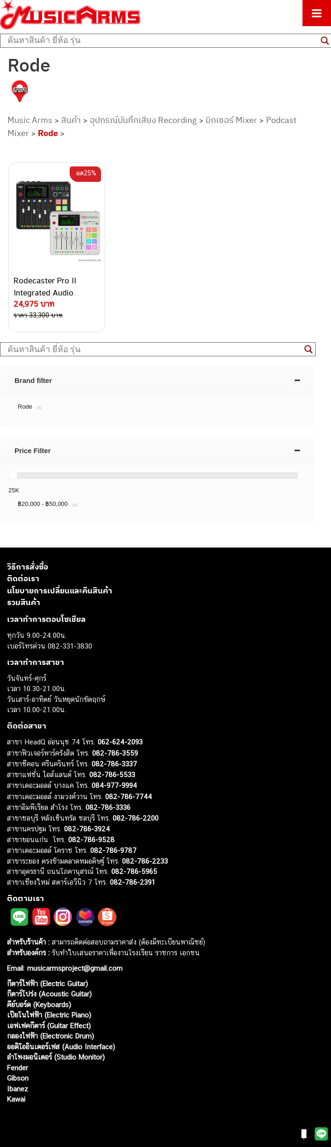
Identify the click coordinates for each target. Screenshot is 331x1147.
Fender (17, 1068)
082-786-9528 (91, 840)
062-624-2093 (120, 742)
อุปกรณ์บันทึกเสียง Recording (143, 120)
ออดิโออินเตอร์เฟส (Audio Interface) (61, 1047)
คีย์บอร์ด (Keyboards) (39, 1005)
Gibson (18, 1078)
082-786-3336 (108, 807)
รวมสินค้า (23, 602)
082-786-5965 (134, 871)
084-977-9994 (114, 785)
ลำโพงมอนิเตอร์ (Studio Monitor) (56, 1057)
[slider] (12, 475)
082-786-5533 (112, 775)
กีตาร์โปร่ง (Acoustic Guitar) (49, 994)
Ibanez (17, 1089)
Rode (48, 133)
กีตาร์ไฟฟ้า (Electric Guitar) (47, 984)
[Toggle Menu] (316, 13)
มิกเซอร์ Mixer (231, 120)
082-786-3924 (87, 829)
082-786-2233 (145, 861)
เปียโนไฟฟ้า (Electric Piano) (49, 1015)
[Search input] (161, 40)
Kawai (16, 1099)
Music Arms (29, 120)
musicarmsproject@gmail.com (73, 968)
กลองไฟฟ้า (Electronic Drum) (50, 1036)
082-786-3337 (114, 764)
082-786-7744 (128, 797)
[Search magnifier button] (308, 349)
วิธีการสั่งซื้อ (27, 567)
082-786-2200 (135, 818)
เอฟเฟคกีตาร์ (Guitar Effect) (49, 1026)
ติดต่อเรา (23, 578)
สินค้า (71, 120)
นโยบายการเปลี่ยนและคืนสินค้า (59, 590)
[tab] (157, 380)
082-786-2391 (132, 882)
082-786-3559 (115, 753)
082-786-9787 (113, 850)
